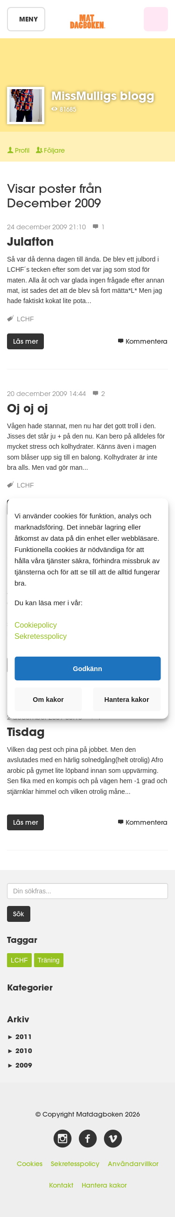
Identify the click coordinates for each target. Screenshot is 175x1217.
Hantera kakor (104, 1185)
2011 (19, 1036)
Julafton (30, 241)
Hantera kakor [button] (127, 699)
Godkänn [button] (87, 668)
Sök (18, 914)
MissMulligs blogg (102, 95)
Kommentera (143, 341)
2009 (19, 1065)
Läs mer (25, 341)
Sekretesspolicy (75, 1164)
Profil (18, 150)
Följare (50, 150)
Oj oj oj (27, 408)
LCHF (25, 319)
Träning (49, 960)
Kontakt (61, 1185)
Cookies (29, 1164)
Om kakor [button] (48, 699)
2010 (19, 1050)
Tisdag (26, 731)
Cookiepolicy (35, 625)
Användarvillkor (133, 1164)
